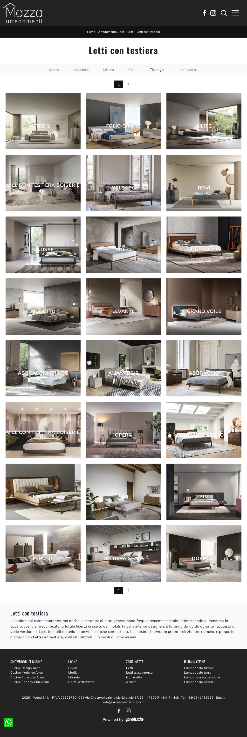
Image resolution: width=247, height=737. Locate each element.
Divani (73, 668)
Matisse (43, 249)
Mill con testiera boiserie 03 (43, 435)
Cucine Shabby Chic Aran (29, 682)
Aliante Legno (204, 435)
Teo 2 (43, 125)
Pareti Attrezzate (81, 682)
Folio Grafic (123, 125)
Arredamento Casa (111, 32)
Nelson (43, 496)
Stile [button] (131, 70)
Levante (123, 311)
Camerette (134, 677)
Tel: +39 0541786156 (197, 697)
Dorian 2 (204, 558)
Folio (123, 249)
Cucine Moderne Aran (26, 672)
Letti (130, 32)
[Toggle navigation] (235, 13)
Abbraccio (204, 373)
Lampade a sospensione (202, 677)
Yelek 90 (123, 187)
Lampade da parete (199, 682)
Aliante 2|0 (123, 373)
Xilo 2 (204, 125)
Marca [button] (54, 70)
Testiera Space (123, 558)
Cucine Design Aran (25, 668)
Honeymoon (204, 249)
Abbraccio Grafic (43, 373)
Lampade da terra (197, 672)
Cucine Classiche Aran (27, 677)
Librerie (74, 677)
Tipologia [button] (157, 70)
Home (91, 32)
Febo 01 (43, 558)
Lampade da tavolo (198, 668)
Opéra (123, 435)
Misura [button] (108, 70)
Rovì (204, 187)
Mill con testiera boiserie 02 (43, 188)
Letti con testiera (148, 32)
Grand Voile (204, 311)
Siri (124, 496)
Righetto (42, 311)
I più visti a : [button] (188, 70)
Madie (72, 672)
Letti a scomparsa (139, 672)
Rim (204, 496)
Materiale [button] (81, 70)
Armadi (131, 682)
